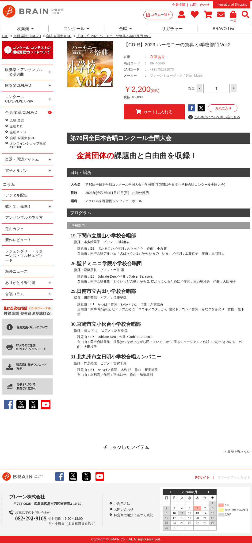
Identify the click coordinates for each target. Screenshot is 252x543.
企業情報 (178, 5)
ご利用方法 (122, 504)
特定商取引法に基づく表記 (133, 515)
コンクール (76, 28)
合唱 (125, 28)
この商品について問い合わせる (214, 117)
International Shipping (231, 4)
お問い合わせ (200, 5)
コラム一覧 (160, 14)
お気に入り (223, 108)
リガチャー (172, 28)
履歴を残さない (238, 451)
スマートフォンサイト (234, 477)
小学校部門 (140, 193)
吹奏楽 (25, 28)
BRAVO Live (224, 28)
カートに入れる (154, 111)
